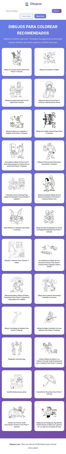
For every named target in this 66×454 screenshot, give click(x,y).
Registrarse (40, 16)
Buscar (56, 11)
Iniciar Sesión (26, 16)
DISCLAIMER (33, 448)
